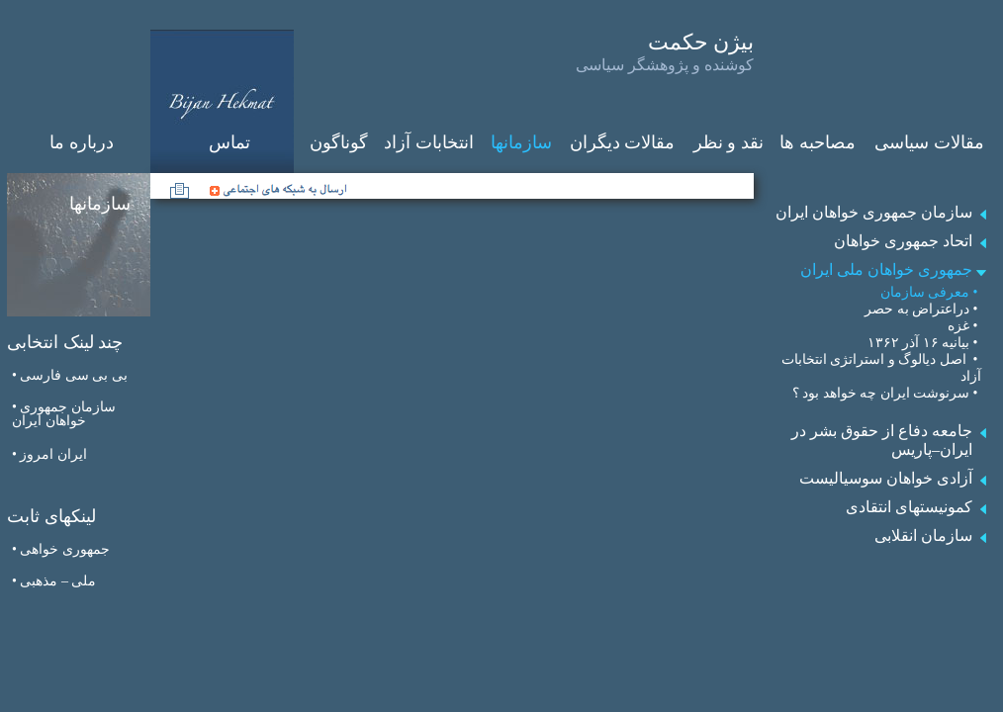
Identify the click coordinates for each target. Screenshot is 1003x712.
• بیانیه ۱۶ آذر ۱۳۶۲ (924, 342)
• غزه (964, 325)
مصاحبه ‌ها (817, 142)
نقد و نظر (728, 142)
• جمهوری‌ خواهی (61, 549)
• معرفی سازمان (930, 292)
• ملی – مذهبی (54, 581)
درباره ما (81, 142)
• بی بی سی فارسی (70, 375)
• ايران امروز (49, 454)
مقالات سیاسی (929, 142)
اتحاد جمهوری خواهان (903, 240)
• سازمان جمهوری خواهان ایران (64, 414)
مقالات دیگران (623, 142)
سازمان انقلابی (923, 535)
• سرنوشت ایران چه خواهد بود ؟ (886, 393)
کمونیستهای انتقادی (909, 506)
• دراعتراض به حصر (923, 309)
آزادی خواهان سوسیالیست (885, 478)
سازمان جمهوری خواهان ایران (873, 212)
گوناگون (339, 142)
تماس (229, 142)
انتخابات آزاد (429, 142)
